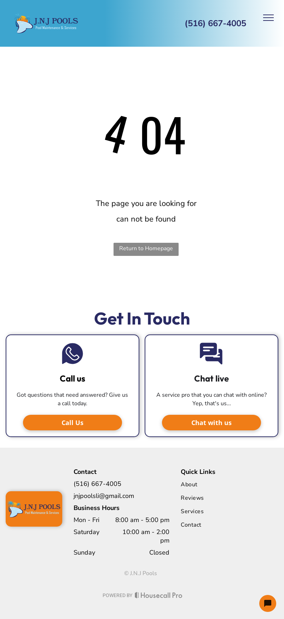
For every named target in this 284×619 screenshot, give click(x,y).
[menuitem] (209, 484)
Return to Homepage (146, 248)
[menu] (268, 17)
